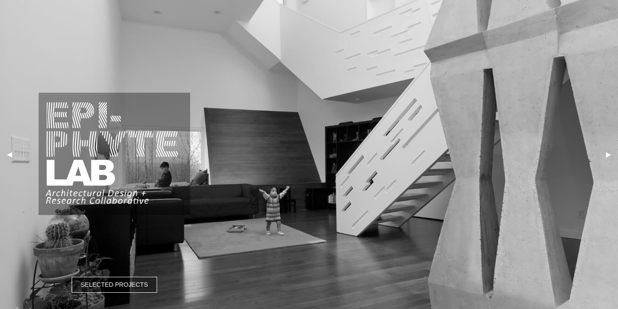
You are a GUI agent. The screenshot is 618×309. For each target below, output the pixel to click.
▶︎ (608, 154)
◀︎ (9, 154)
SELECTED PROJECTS (114, 284)
